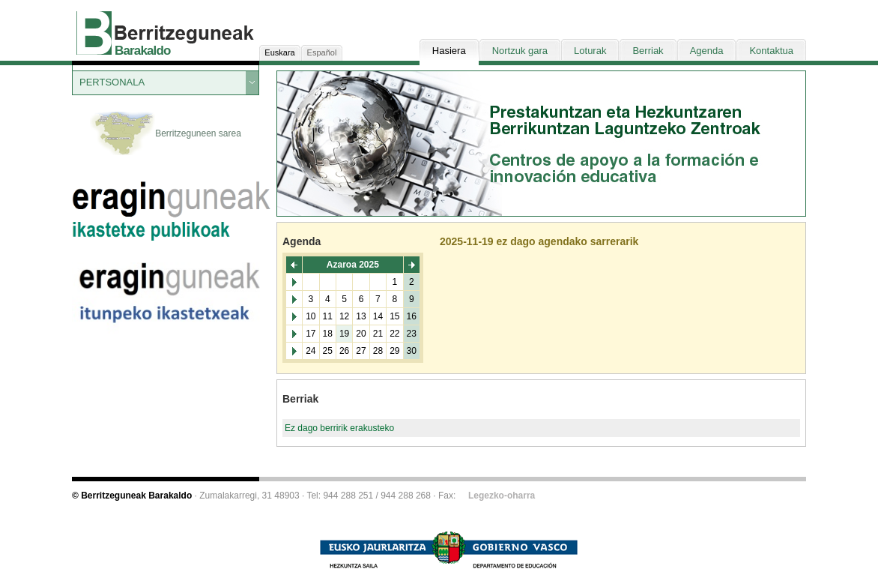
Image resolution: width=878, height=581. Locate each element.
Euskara (279, 52)
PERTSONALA (112, 82)
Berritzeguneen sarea (165, 134)
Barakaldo (143, 50)
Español (322, 52)
